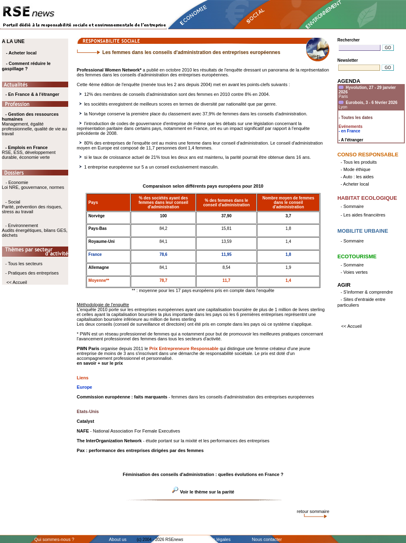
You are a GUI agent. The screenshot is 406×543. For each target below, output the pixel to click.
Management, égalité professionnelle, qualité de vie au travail (34, 124)
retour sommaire (313, 511)
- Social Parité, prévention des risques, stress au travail (32, 206)
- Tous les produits (359, 162)
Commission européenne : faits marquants (122, 396)
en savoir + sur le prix (100, 363)
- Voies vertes (354, 272)
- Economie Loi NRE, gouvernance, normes (33, 185)
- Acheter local (21, 52)
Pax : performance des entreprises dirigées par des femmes (140, 450)
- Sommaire (352, 206)
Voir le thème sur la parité (207, 491)
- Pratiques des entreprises (31, 272)
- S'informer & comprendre (367, 292)
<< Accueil (16, 282)
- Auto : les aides (357, 176)
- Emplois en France (26, 147)
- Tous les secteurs (24, 263)
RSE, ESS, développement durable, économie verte (29, 155)
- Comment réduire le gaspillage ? (26, 66)
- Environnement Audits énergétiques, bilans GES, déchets (34, 230)
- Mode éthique (355, 169)
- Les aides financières (363, 214)
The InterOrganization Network (109, 440)
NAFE (83, 430)
